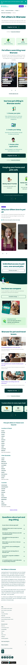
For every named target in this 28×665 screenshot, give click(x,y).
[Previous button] (2, 253)
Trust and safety (4, 613)
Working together (4, 638)
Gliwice (2, 445)
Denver (2, 477)
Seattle (2, 472)
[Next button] (15, 90)
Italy (2, 501)
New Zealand (4, 497)
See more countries (5, 506)
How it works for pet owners (6, 608)
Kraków (2, 430)
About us (3, 625)
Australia (3, 488)
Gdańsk (3, 436)
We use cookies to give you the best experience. (12, 2)
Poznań (2, 434)
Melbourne (3, 461)
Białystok (3, 450)
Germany (3, 492)
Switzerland (3, 504)
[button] (8, 237)
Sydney (2, 459)
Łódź (2, 438)
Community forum (5, 627)
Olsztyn (3, 443)
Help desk (3, 615)
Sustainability (4, 629)
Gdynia (2, 441)
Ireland (2, 503)
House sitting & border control (7, 619)
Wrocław (3, 432)
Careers (2, 631)
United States (4, 485)
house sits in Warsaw (15, 31)
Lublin (2, 446)
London (2, 457)
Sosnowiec (3, 448)
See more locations (5, 452)
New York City (4, 463)
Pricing (2, 612)
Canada (3, 490)
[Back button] (11, 90)
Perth (2, 466)
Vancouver (3, 470)
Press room (3, 634)
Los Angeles (3, 465)
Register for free (14, 27)
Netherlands (3, 499)
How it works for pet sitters (6, 610)
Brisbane (3, 468)
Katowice (3, 439)
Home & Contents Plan (5, 617)
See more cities (4, 479)
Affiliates (3, 636)
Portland (3, 475)
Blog (2, 633)
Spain (2, 494)
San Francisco (4, 474)
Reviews (2, 621)
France (2, 495)
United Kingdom (4, 486)
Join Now (21, 6)
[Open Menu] (25, 6)
